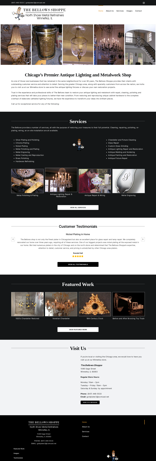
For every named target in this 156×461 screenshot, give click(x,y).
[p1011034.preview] (78, 44)
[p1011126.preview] (47, 44)
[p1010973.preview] (16, 44)
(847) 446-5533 (17, 3)
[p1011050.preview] (140, 44)
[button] (13, 239)
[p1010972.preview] (109, 44)
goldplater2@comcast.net (35, 3)
